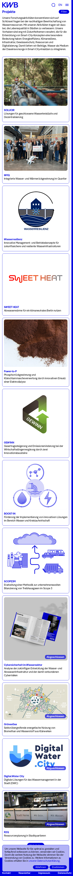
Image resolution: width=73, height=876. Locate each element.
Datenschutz (64, 872)
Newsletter (24, 872)
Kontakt (6, 872)
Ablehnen (40, 867)
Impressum (44, 872)
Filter (64, 11)
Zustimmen (58, 867)
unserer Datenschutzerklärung (44, 860)
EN (60, 5)
